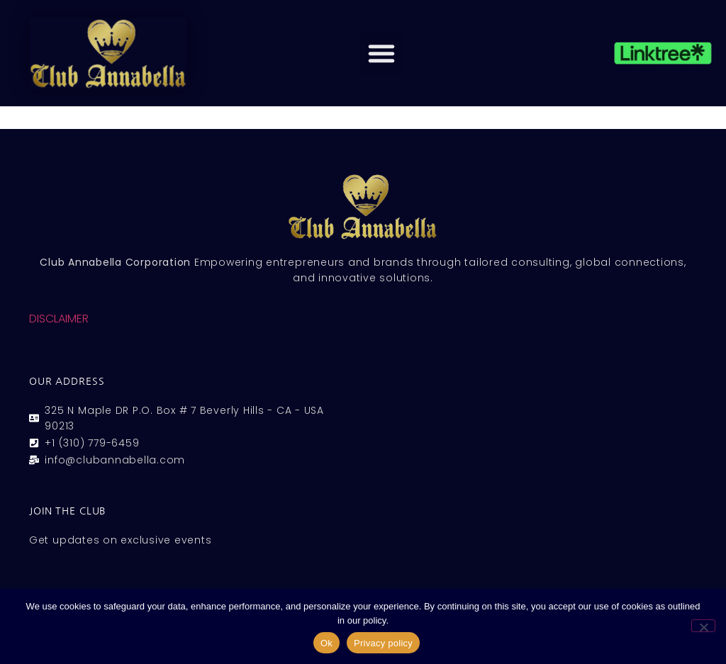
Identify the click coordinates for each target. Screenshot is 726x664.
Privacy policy (383, 643)
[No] (703, 625)
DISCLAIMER (59, 318)
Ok (326, 643)
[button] (381, 53)
